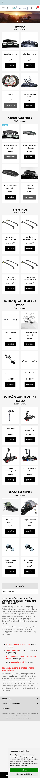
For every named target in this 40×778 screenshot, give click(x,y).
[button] (17, 21)
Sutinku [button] (24, 770)
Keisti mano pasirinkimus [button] (23, 774)
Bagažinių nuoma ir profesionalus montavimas (18, 669)
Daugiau (10, 248)
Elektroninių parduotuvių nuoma (15, 718)
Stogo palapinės (8, 592)
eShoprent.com (29, 718)
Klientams (6, 708)
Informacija (7, 699)
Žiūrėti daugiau (20, 30)
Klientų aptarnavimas (11, 704)
